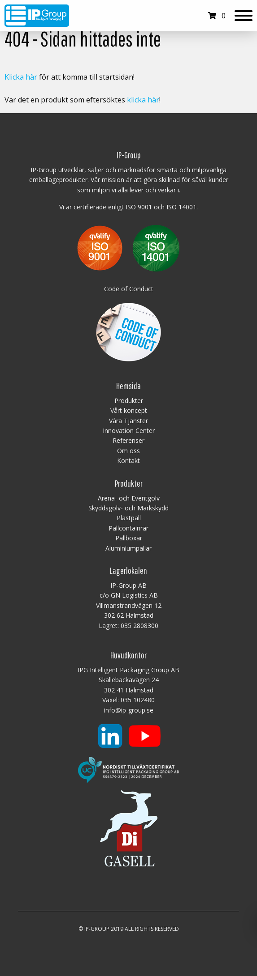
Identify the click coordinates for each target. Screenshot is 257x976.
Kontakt (128, 460)
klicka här (143, 100)
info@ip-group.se (128, 710)
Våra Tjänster (128, 420)
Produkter (128, 400)
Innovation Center (129, 430)
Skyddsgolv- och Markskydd (128, 508)
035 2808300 (139, 625)
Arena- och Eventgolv (129, 498)
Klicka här (20, 77)
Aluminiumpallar (128, 548)
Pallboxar (128, 538)
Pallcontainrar (128, 528)
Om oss (128, 450)
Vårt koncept (128, 410)
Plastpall (129, 517)
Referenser (128, 440)
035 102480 (138, 700)
